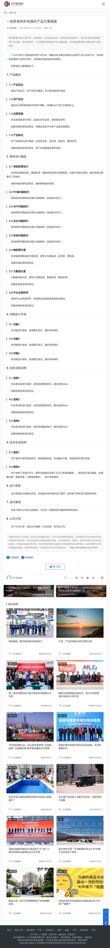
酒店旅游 (84, 930)
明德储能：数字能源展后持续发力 (25, 641)
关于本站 (34, 934)
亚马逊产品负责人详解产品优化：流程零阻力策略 (80, 798)
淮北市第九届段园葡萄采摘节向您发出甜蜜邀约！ (30, 798)
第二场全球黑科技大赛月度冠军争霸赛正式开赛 (30, 695)
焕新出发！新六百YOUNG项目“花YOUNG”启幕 (29, 902)
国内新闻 (30, 930)
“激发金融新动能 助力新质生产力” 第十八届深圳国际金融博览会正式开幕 (29, 850)
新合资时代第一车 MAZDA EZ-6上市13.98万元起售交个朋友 (79, 850)
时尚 (94, 930)
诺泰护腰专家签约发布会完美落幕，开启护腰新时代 (80, 746)
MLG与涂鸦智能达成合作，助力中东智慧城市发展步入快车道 (79, 695)
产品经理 (15, 55)
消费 (59, 930)
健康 (67, 930)
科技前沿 (49, 930)
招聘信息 (62, 934)
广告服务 (43, 934)
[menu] (103, 4)
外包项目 (29, 557)
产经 (40, 930)
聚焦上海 (48, 28)
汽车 (60, 819)
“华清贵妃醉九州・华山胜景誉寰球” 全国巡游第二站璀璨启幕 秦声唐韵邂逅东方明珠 (30, 746)
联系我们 (72, 934)
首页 (5, 13)
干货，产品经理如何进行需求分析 (75, 641)
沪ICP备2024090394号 (55, 943)
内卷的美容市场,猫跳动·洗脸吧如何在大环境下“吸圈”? (79, 902)
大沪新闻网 (11, 28)
